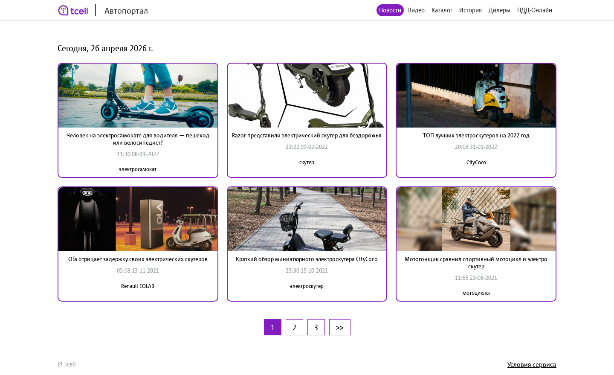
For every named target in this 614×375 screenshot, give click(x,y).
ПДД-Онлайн (534, 10)
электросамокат (137, 169)
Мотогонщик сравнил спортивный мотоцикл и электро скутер (476, 263)
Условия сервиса (531, 364)
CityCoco (476, 162)
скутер (306, 162)
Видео (416, 10)
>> (340, 327)
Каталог (442, 10)
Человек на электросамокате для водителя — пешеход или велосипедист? (138, 139)
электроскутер (307, 286)
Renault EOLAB (137, 286)
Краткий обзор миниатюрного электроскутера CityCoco (307, 259)
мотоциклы (476, 293)
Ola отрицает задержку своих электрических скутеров (138, 259)
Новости (390, 10)
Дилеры (499, 10)
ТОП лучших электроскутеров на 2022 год (476, 135)
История (470, 10)
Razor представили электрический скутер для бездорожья (307, 135)
